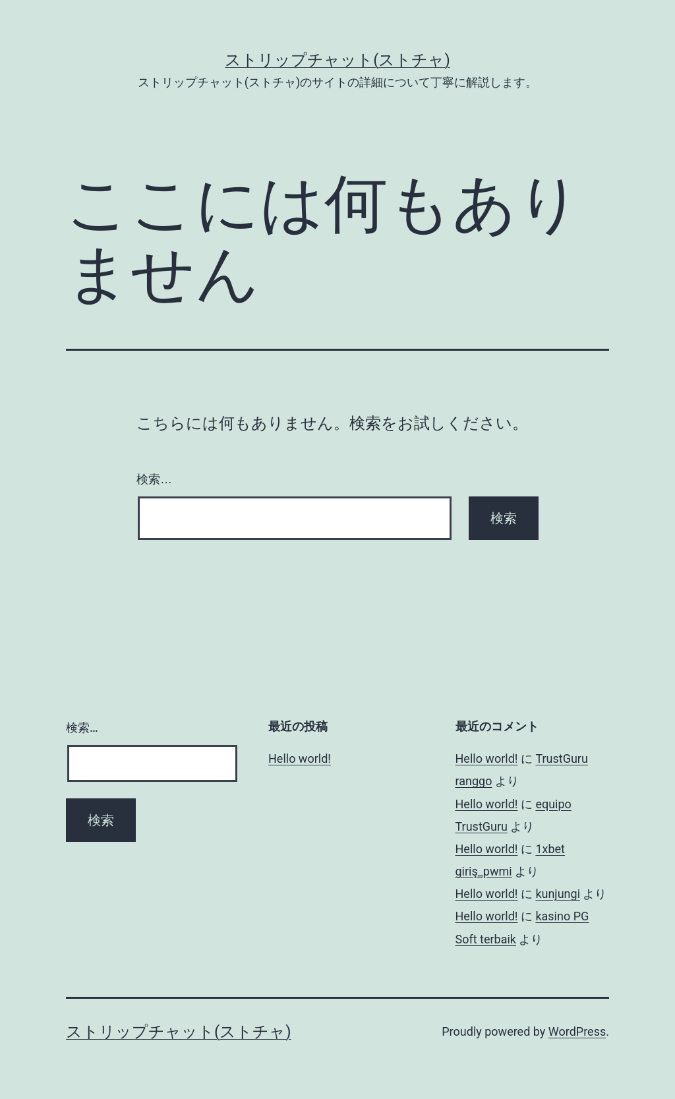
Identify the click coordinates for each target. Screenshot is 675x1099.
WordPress (577, 1031)
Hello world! (299, 758)
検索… (154, 479)
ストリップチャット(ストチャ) (337, 60)
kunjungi (557, 894)
